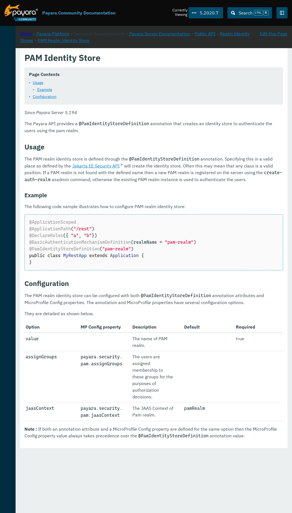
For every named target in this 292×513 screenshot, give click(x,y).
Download (69, 492)
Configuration (118, 103)
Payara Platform (126, 58)
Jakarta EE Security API (242, 172)
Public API (140, 65)
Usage (112, 89)
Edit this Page (273, 58)
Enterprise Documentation (53, 503)
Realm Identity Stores (177, 65)
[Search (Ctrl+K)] (249, 12)
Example (118, 96)
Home (100, 58)
